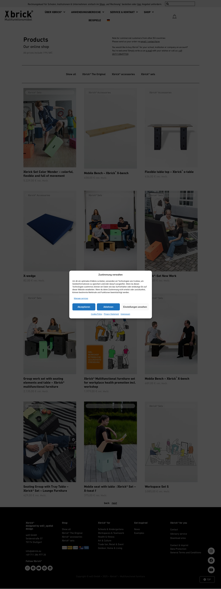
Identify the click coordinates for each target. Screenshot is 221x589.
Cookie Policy (96, 314)
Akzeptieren (84, 307)
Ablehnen (108, 307)
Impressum (125, 314)
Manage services (81, 298)
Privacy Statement (111, 314)
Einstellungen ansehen (135, 307)
